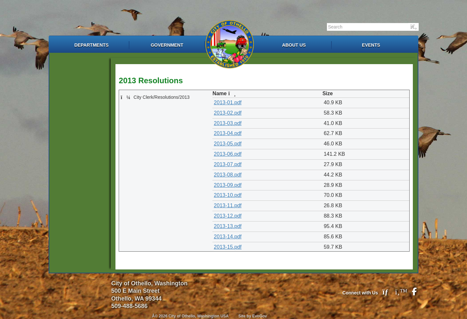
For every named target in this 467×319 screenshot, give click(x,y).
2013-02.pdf (227, 113)
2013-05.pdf (227, 143)
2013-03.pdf (227, 123)
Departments (91, 45)
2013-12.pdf (227, 216)
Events (371, 45)
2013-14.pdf (227, 236)
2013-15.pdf (227, 247)
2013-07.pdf (227, 164)
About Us (294, 45)
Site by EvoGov (252, 316)
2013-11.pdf (227, 205)
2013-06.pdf (227, 154)
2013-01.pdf (227, 102)
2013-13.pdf (227, 226)
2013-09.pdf (227, 185)
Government (167, 45)
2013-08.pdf (227, 174)
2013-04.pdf (227, 133)
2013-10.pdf (227, 195)
